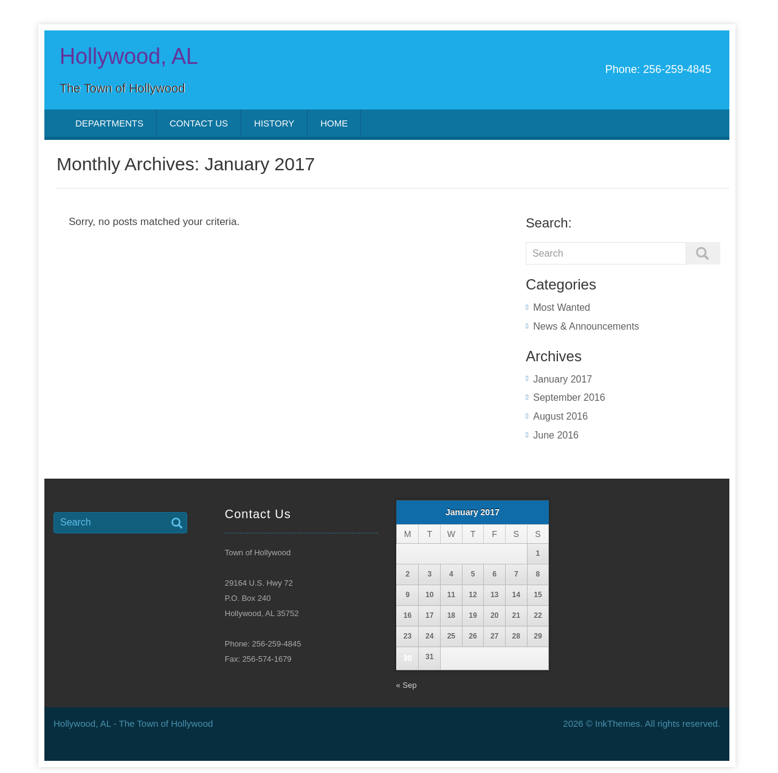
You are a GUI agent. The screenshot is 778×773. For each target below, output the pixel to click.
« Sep (406, 685)
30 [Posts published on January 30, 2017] (407, 657)
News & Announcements (586, 326)
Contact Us (199, 123)
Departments (109, 123)
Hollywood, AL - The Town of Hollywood (133, 723)
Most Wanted (561, 307)
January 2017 (562, 379)
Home (334, 123)
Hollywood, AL (129, 56)
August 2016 (560, 416)
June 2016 (556, 435)
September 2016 (569, 397)
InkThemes (617, 723)
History (274, 123)
